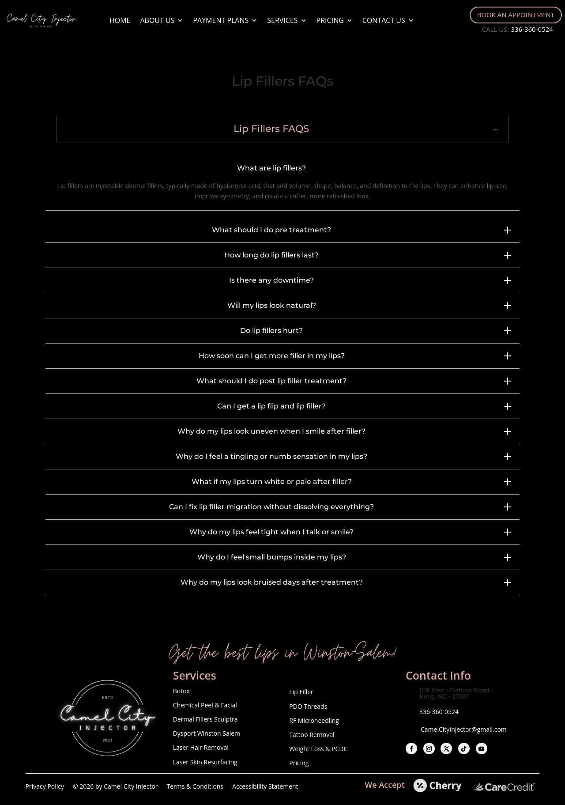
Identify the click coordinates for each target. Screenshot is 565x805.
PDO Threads (308, 706)
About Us (157, 20)
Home (120, 20)
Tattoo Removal (311, 734)
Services (282, 20)
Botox (181, 691)
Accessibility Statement (265, 786)
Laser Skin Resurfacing (205, 762)
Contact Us (383, 20)
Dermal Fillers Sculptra (205, 719)
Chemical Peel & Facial (205, 705)
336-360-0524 (532, 29)
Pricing (330, 20)
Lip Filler (302, 692)
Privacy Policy (45, 786)
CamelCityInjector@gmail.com (464, 729)
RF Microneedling (314, 720)
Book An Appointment (515, 14)
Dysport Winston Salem (206, 733)
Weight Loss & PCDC (318, 749)
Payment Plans (221, 20)
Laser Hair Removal (201, 747)
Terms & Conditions (195, 786)
